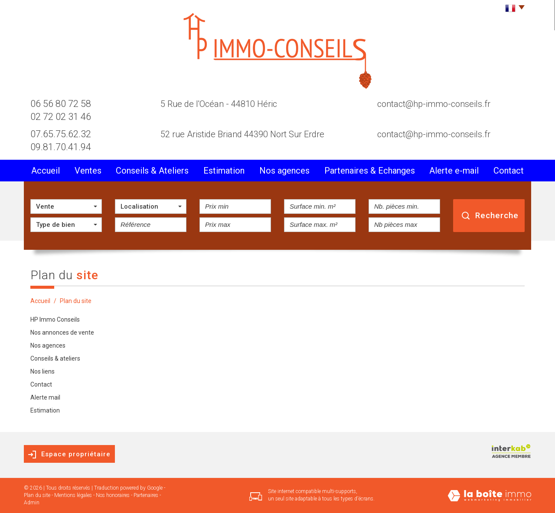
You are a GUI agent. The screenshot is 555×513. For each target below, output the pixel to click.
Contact (508, 170)
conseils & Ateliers (152, 170)
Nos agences (284, 170)
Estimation (224, 170)
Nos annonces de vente (62, 332)
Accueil (45, 170)
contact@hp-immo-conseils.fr (433, 104)
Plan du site (37, 495)
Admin (31, 503)
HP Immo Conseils (55, 319)
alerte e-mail (454, 170)
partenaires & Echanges (369, 170)
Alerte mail (45, 397)
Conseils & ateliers (55, 358)
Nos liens (42, 371)
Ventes (88, 170)
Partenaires (146, 495)
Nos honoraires (113, 495)
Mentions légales (73, 495)
